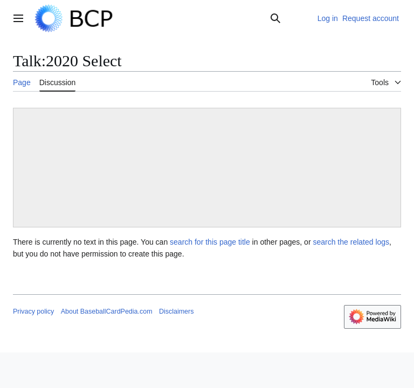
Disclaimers (176, 311)
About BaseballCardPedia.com (107, 311)
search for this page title (210, 242)
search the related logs (351, 242)
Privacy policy (33, 311)
